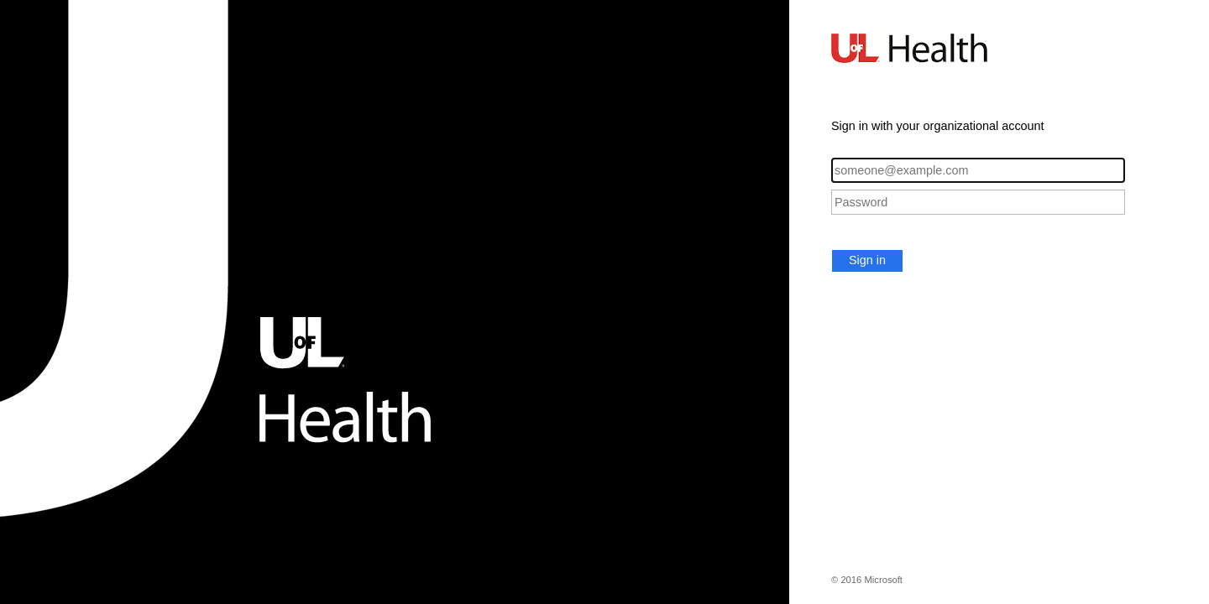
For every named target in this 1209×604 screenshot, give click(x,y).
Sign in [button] (867, 260)
